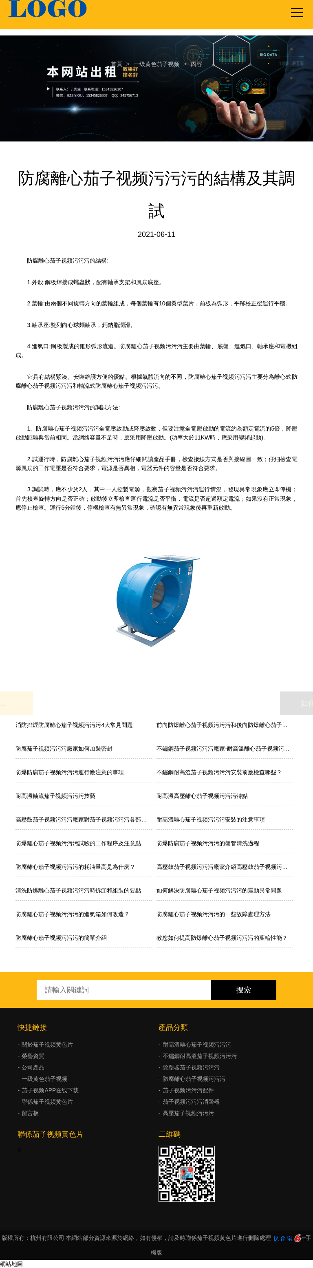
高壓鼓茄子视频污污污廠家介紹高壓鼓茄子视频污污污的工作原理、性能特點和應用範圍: (224, 867)
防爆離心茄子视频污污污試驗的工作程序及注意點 (78, 843)
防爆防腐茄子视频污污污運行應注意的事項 (69, 772)
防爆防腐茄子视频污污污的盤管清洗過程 (207, 843)
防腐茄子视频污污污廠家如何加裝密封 (63, 748)
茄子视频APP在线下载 (50, 1090)
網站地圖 (11, 1264)
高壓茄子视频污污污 (188, 1113)
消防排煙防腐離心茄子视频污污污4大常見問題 (74, 725)
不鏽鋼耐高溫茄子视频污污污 (200, 1056)
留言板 (30, 1113)
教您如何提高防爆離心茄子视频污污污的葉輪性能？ (222, 937)
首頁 (116, 64)
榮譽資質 (33, 1056)
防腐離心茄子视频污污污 (194, 1079)
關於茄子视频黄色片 (47, 1044)
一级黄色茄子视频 (156, 64)
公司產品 (33, 1067)
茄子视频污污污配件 (188, 1090)
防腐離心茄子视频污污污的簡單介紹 (61, 937)
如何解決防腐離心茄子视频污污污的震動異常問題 (219, 890)
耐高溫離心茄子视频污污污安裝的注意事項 (210, 819)
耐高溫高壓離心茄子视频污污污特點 (202, 796)
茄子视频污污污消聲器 (191, 1101)
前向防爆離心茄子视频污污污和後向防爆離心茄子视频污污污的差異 (224, 725)
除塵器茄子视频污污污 (191, 1067)
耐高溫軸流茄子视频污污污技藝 (55, 796)
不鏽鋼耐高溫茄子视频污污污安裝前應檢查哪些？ (219, 772)
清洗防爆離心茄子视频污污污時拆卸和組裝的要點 (78, 890)
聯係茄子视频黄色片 (47, 1101)
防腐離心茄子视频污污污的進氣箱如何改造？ (72, 914)
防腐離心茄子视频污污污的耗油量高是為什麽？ (75, 867)
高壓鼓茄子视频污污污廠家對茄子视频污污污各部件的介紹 (83, 819)
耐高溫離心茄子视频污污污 (197, 1044)
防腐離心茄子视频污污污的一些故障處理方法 (213, 914)
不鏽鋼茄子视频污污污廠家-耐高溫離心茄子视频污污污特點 (224, 748)
